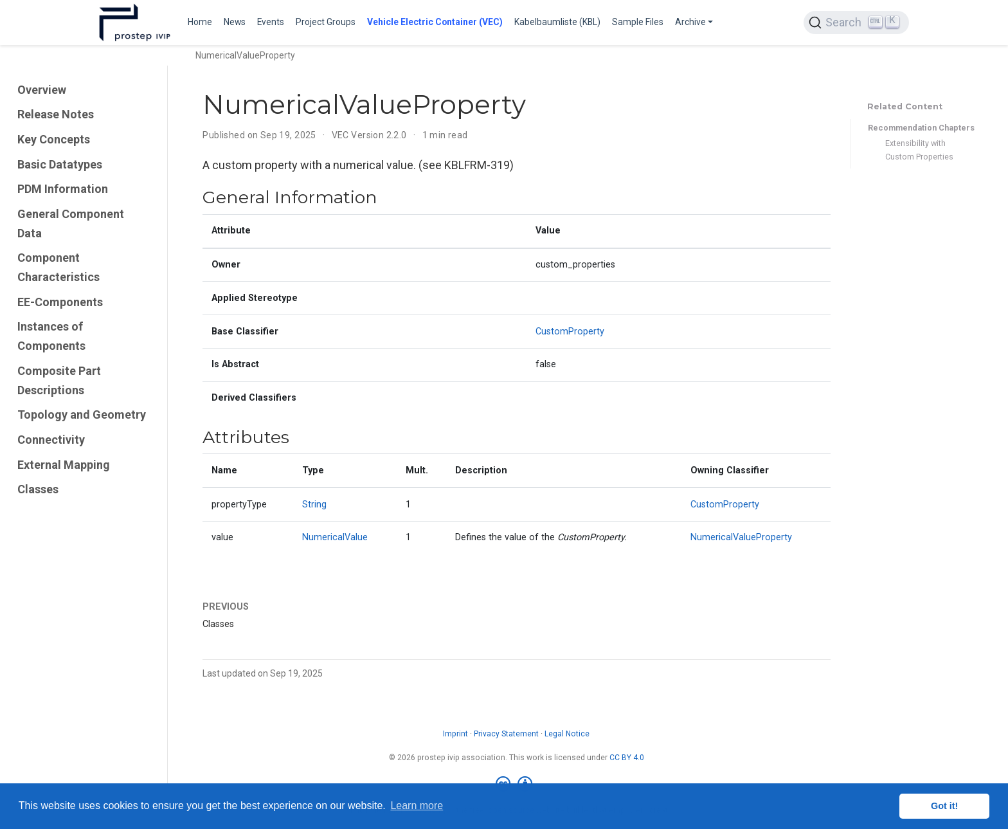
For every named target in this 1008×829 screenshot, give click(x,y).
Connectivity (51, 439)
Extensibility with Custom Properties (919, 149)
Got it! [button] (944, 806)
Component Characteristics (58, 267)
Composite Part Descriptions (59, 380)
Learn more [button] (416, 805)
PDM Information (62, 189)
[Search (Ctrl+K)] (856, 22)
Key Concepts (53, 139)
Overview (41, 89)
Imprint (455, 733)
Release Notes (55, 114)
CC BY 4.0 (626, 757)
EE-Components (60, 302)
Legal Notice (567, 733)
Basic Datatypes (59, 164)
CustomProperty (570, 331)
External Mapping (63, 464)
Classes (38, 489)
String (314, 504)
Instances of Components (51, 336)
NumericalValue (335, 537)
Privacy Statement (506, 733)
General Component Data (70, 223)
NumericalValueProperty (741, 537)
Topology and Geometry (81, 414)
